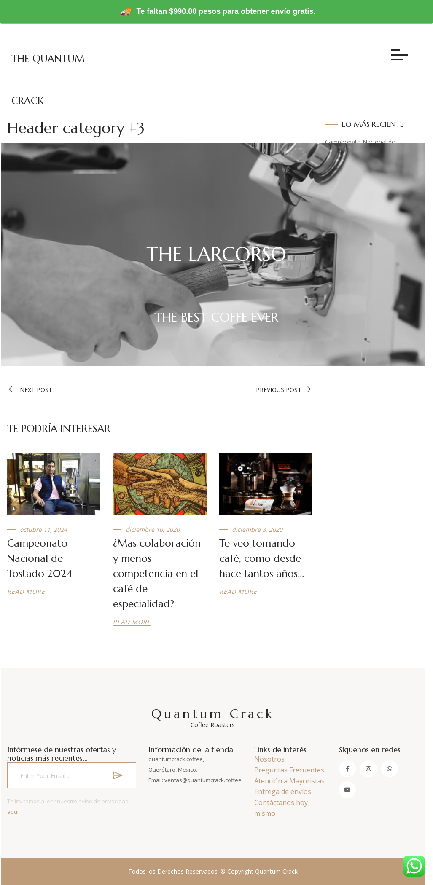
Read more (26, 591)
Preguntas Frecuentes (289, 770)
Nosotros (269, 759)
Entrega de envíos (282, 791)
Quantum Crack (212, 717)
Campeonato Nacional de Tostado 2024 (40, 558)
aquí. (13, 811)
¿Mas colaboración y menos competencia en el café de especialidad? (157, 573)
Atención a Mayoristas (289, 781)
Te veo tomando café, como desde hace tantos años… (261, 558)
